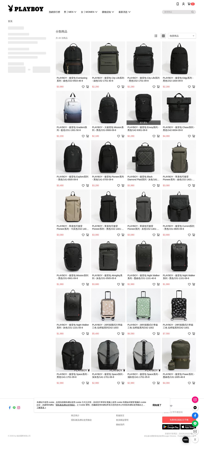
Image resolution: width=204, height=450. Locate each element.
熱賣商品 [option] (174, 36)
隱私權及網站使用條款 (81, 420)
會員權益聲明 (122, 420)
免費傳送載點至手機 (179, 420)
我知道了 (157, 405)
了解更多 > (41, 408)
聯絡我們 (120, 424)
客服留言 (120, 415)
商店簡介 (75, 415)
